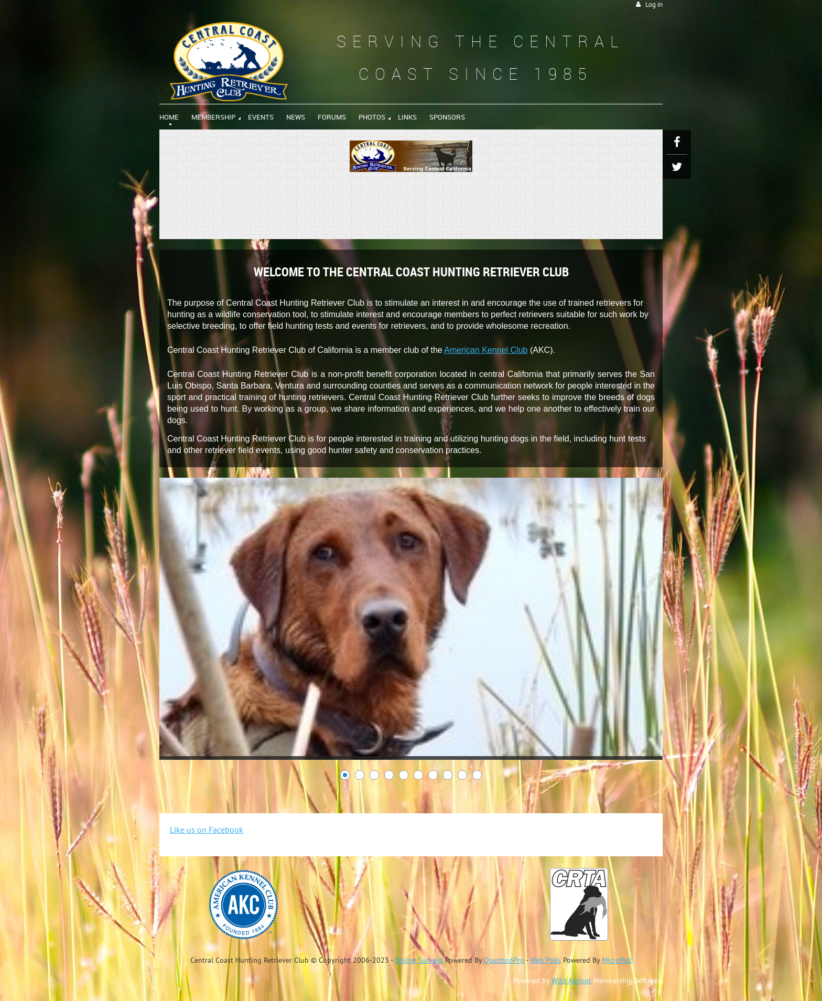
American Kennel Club (485, 350)
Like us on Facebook (206, 829)
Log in (654, 4)
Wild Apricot (571, 980)
